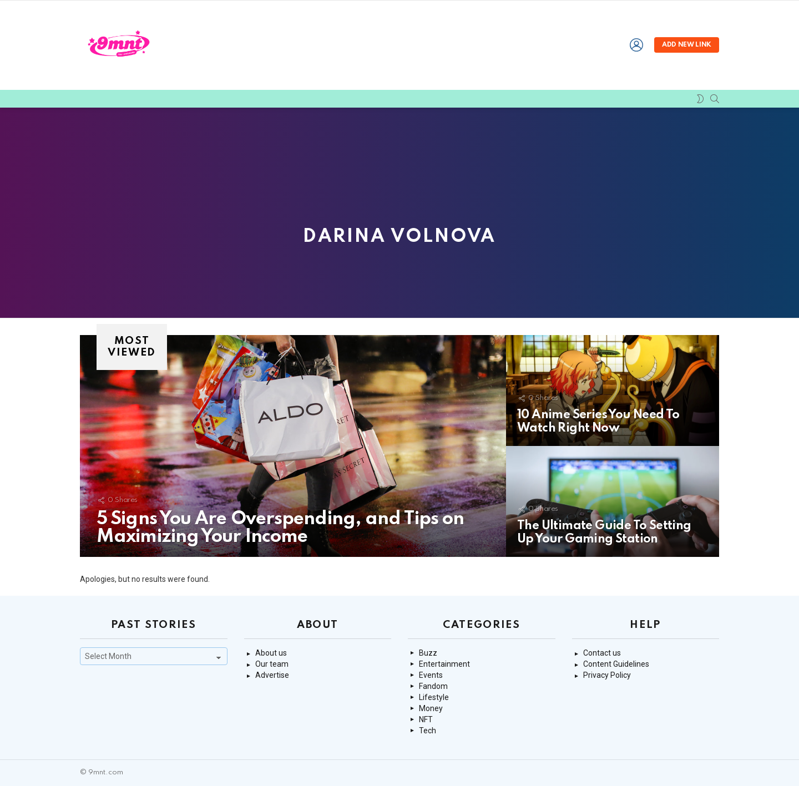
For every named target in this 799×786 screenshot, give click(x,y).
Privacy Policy (607, 675)
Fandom (433, 686)
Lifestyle (434, 697)
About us (271, 652)
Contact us (602, 652)
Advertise (272, 675)
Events (431, 675)
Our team (272, 664)
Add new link (686, 45)
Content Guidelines (616, 664)
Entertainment (444, 664)
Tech (427, 730)
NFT (426, 719)
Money (431, 708)
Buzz (428, 652)
